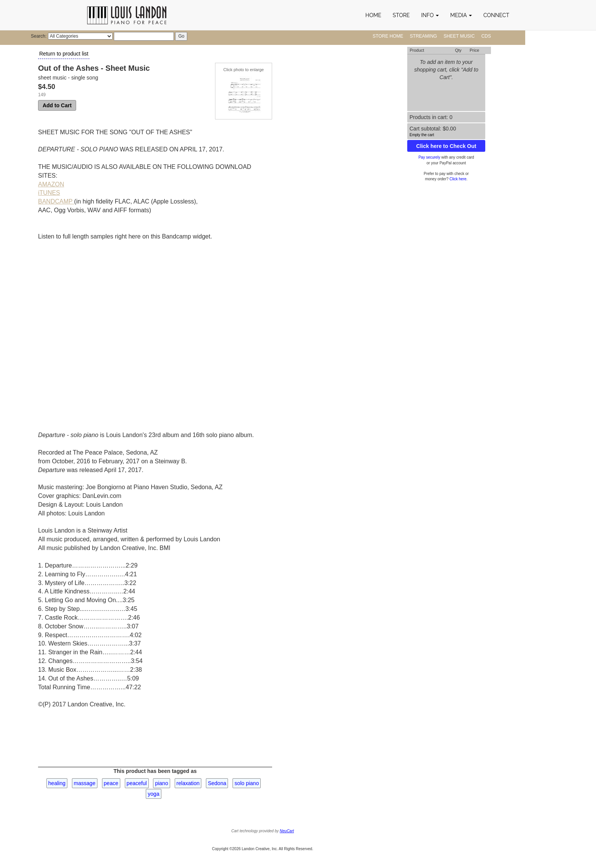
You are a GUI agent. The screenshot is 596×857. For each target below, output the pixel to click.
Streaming (423, 36)
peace (111, 783)
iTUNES (49, 192)
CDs (486, 36)
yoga (153, 794)
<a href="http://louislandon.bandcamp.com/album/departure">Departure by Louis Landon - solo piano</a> (104, 330)
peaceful (137, 783)
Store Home (388, 36)
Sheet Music (459, 36)
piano (161, 783)
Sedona (217, 783)
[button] (430, 15)
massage (85, 783)
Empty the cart (422, 135)
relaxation (188, 783)
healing (56, 783)
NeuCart (287, 831)
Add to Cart (57, 105)
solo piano (246, 783)
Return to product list (63, 54)
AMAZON (51, 184)
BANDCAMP (56, 201)
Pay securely (429, 157)
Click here (457, 179)
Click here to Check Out (446, 146)
